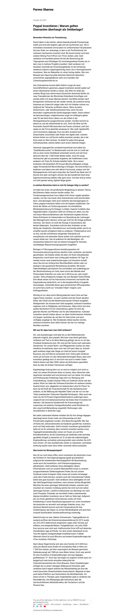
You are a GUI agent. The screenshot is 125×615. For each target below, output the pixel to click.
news (75, 604)
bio (34, 604)
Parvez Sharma (43, 9)
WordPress (47, 610)
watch (40, 604)
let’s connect (56, 604)
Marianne (58, 610)
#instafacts (84, 604)
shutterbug (67, 604)
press (47, 604)
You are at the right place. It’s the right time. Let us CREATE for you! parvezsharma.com (59, 601)
